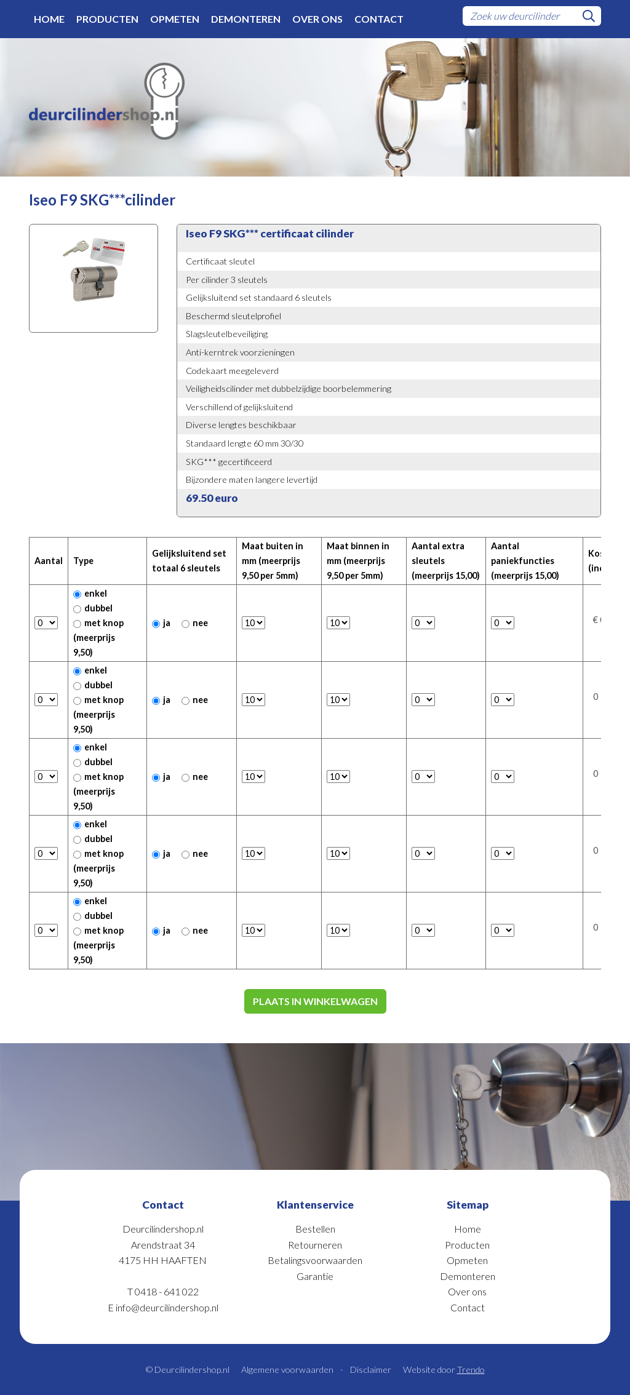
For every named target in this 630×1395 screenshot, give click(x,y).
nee (194, 623)
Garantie (315, 1276)
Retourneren (315, 1244)
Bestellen (315, 1228)
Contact (379, 19)
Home (49, 19)
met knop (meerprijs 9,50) (98, 638)
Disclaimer (370, 1369)
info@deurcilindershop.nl (167, 1307)
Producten (107, 19)
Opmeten (174, 19)
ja (161, 623)
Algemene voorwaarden (287, 1369)
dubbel (93, 608)
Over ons (317, 19)
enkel (90, 593)
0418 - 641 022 (167, 1291)
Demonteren (246, 19)
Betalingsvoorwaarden (315, 1260)
